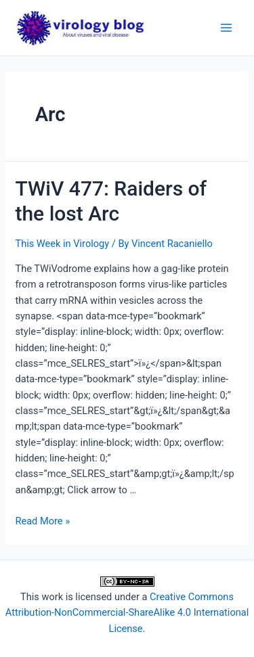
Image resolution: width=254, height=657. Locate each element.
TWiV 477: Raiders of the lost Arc (111, 201)
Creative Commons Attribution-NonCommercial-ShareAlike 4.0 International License (127, 613)
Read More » (42, 521)
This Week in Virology (62, 243)
